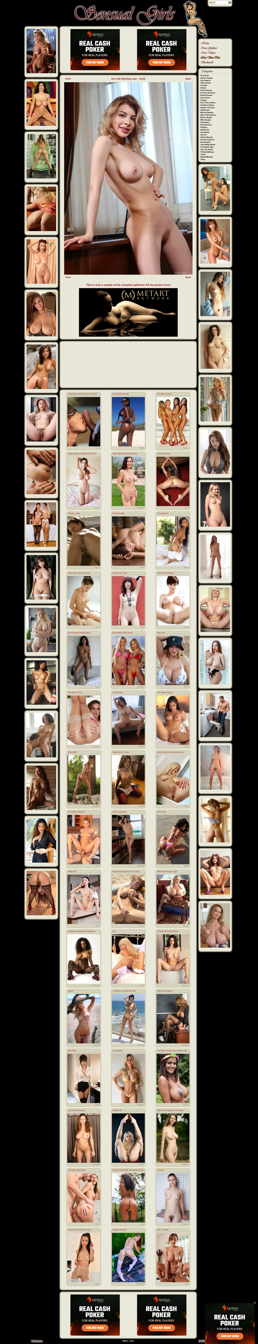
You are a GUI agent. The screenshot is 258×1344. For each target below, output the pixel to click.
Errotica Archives (207, 93)
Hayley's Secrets (207, 108)
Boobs (96, 508)
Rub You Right (163, 1230)
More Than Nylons (208, 115)
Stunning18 (205, 142)
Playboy (203, 127)
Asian (186, 567)
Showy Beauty (206, 137)
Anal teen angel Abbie (77, 1170)
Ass (186, 508)
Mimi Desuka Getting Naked (79, 633)
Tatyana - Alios (74, 513)
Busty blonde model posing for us (170, 752)
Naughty (96, 806)
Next (188, 78)
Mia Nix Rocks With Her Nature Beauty (128, 1170)
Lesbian (185, 448)
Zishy (202, 159)
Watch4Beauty (206, 157)
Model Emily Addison (165, 573)
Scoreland (204, 132)
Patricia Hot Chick (120, 573)
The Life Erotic (206, 149)
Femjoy (203, 100)
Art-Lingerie (205, 80)
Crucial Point (118, 692)
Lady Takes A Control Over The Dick (82, 394)
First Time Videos (207, 103)
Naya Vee (161, 633)
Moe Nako (72, 1051)
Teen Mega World (207, 145)
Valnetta (160, 1170)
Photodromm (206, 125)
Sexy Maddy (118, 1051)
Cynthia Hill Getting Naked (167, 931)
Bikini (142, 448)
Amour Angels (206, 78)
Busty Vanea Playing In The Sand (126, 871)
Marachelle (72, 752)
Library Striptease (120, 812)
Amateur (140, 508)
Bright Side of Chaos (121, 752)
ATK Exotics (205, 83)
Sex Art (203, 135)
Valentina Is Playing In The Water (170, 1110)
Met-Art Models (206, 112)
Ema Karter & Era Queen (123, 633)
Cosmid (203, 85)
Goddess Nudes (207, 105)
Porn (97, 448)
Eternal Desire (206, 95)
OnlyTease (204, 122)
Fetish (141, 806)
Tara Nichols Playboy (76, 1110)
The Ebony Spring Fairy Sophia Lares (172, 1051)
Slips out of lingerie (164, 991)
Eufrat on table (118, 513)
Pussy (96, 567)
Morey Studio (206, 117)
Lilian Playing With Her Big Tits (125, 454)
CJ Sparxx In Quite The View (124, 991)
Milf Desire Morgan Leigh (167, 871)
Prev (68, 78)
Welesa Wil (117, 1110)
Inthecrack (204, 110)
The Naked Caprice (165, 692)
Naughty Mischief (119, 1230)
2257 (132, 1341)
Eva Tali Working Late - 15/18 (128, 78)
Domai (203, 88)
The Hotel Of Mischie (76, 812)
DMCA (125, 1341)
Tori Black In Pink (75, 692)
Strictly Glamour (207, 140)
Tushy (203, 154)
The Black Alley (207, 147)
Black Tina (72, 871)
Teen (142, 567)
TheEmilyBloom (207, 152)
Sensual (140, 866)
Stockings (96, 746)
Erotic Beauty (206, 90)
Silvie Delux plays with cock (79, 573)
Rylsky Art (204, 130)
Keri (114, 931)
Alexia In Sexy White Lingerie (79, 1230)
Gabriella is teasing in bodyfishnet (81, 931)
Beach (70, 991)
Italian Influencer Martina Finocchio (82, 454)
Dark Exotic (161, 812)
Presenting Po (162, 513)
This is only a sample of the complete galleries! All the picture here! (128, 285)
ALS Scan (204, 75)
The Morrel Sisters (164, 394)
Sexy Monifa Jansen (121, 394)
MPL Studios (205, 120)
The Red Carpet (163, 454)
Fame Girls (205, 98)
